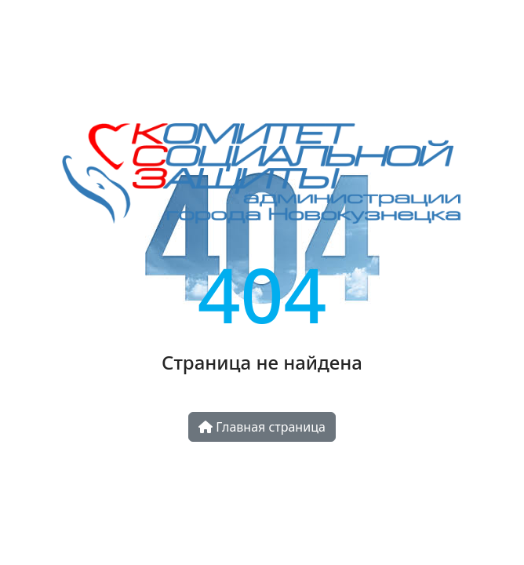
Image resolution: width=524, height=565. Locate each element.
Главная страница (262, 427)
